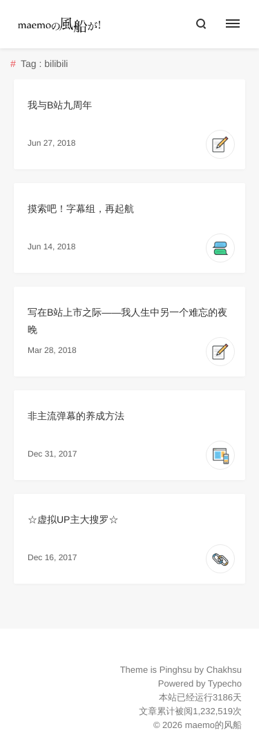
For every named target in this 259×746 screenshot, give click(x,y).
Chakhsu (224, 669)
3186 (223, 697)
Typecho (225, 683)
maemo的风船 (213, 725)
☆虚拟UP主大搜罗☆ (73, 519)
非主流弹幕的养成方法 (76, 415)
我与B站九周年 (60, 105)
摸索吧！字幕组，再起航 (81, 208)
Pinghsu (176, 669)
